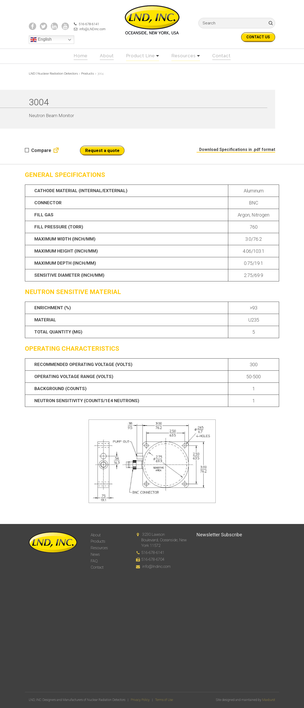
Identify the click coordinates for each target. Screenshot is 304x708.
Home (77, 65)
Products (98, 541)
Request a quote (102, 159)
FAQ (94, 561)
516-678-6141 (83, 34)
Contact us (258, 37)
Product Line (140, 65)
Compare (38, 159)
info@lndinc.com (156, 566)
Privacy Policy (140, 700)
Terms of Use (164, 700)
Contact (225, 65)
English (41, 49)
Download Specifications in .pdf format (234, 158)
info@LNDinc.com (87, 39)
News (95, 554)
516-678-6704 (152, 559)
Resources (185, 65)
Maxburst (268, 700)
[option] (152, 470)
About (104, 65)
